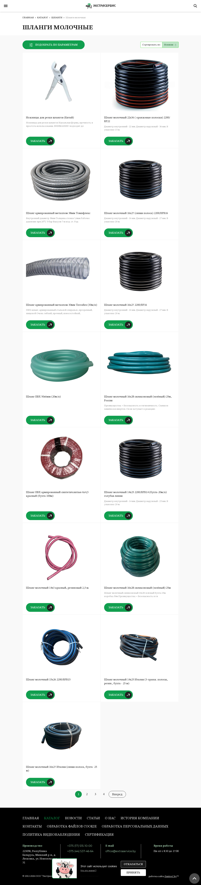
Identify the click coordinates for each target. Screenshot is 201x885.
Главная (28, 17)
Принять (133, 872)
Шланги (56, 17)
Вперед (117, 794)
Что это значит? (88, 870)
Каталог (42, 17)
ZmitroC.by (171, 876)
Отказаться (133, 864)
